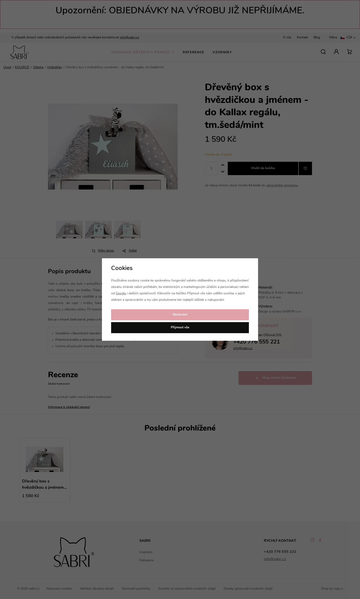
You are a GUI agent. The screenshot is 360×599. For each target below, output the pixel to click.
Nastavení (180, 314)
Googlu (121, 293)
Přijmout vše (180, 327)
